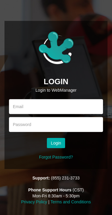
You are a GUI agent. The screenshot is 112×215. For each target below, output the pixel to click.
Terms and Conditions (70, 201)
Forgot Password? (56, 157)
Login (56, 143)
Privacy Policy (34, 201)
